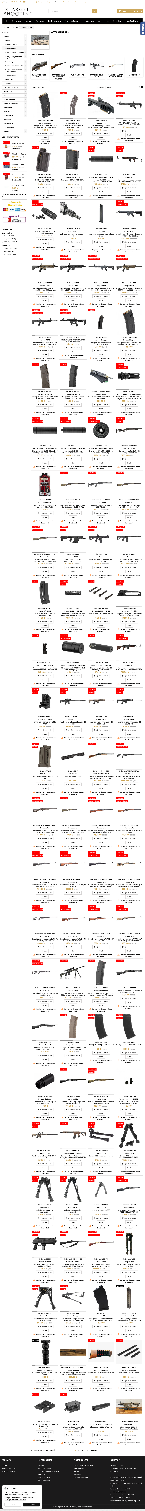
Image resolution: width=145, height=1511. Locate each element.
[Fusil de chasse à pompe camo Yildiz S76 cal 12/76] (101, 1071)
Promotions (8, 123)
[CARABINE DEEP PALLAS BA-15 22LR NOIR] (129, 691)
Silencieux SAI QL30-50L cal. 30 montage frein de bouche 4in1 (45, 452)
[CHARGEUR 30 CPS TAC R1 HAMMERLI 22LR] (73, 93)
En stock (9, 236)
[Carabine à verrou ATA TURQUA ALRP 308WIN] (129, 746)
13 (87, 1450)
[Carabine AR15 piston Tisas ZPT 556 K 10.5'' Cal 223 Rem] (129, 203)
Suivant (95, 1450)
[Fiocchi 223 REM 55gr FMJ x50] (7, 174)
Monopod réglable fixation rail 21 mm (45, 1374)
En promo (9, 251)
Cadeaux (7, 119)
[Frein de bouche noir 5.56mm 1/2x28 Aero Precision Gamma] (45, 635)
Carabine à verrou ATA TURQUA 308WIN (129, 831)
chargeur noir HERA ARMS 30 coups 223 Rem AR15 (73, 398)
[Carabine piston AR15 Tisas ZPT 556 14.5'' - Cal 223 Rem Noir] (45, 312)
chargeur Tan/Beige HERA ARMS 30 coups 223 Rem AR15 (73, 1048)
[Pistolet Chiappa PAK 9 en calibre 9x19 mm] (45, 1234)
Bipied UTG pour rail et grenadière (45, 1211)
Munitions (7, 95)
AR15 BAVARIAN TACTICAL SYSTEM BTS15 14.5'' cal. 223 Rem (129, 125)
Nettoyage (8, 111)
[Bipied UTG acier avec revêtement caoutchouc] (129, 1125)
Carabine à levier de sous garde (14, 71)
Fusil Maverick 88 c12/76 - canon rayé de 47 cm (44, 1048)
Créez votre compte (80, 2)
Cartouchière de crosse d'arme (101, 1373)
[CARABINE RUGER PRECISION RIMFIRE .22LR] (101, 473)
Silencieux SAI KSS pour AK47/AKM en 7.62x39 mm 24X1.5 (73, 453)
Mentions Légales (44, 1468)
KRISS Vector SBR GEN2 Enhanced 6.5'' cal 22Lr (73, 560)
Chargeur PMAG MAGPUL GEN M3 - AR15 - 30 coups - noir (129, 343)
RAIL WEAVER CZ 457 (73, 776)
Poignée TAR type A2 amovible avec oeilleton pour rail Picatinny (129, 615)
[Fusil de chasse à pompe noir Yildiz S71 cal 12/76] (73, 1069)
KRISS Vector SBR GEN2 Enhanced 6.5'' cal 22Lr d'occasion (129, 1429)
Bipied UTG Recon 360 (101, 1210)
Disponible (10, 239)
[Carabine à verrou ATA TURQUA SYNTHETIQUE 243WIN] (45, 854)
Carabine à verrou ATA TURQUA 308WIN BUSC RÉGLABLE (101, 831)
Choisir (121, 87)
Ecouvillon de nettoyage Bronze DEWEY (19, 185)
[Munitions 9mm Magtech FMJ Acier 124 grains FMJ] (7, 163)
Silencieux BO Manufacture (101, 1427)
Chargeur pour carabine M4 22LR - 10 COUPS (101, 343)
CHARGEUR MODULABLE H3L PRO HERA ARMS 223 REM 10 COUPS (101, 994)
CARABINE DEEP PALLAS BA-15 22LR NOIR (129, 723)
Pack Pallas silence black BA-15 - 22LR (73, 723)
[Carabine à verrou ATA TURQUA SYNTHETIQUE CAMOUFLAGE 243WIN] (129, 908)
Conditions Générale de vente (49, 1471)
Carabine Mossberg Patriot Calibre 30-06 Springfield (73, 1265)
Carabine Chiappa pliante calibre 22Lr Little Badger (73, 1319)
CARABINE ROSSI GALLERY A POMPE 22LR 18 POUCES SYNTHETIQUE (129, 1212)
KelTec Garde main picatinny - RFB (73, 235)
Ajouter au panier (45, 134)
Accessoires (11, 75)
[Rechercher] (72, 11)
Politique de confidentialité (15, 1500)
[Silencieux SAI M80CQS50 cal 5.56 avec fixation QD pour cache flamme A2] (101, 420)
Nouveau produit (11, 254)
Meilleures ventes (8, 1471)
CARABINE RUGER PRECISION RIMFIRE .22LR (101, 506)
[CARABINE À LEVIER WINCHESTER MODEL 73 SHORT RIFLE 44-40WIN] (101, 744)
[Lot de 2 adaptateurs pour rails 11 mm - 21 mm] (45, 1394)
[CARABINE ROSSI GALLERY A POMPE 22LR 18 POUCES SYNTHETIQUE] (129, 1179)
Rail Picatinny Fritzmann (129, 1373)
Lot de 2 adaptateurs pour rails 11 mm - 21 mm (45, 1425)
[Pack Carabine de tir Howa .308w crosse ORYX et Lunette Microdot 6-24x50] (73, 961)
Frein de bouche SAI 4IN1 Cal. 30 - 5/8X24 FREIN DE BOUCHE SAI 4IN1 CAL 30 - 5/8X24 (129, 399)
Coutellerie (8, 107)
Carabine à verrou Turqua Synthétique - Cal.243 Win (129, 506)
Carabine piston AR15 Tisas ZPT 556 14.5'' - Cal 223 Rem (101, 289)
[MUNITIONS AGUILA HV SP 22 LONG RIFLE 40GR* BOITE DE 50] (7, 142)
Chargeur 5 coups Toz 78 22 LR (101, 1045)
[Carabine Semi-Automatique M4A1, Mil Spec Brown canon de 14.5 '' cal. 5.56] (73, 1123)
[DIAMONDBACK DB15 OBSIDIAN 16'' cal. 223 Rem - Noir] (129, 529)
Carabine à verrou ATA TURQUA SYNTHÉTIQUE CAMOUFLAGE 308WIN (129, 887)
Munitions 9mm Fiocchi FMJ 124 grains (19, 154)
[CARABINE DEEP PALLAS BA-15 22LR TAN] (101, 691)
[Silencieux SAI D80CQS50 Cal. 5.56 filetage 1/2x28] (73, 637)
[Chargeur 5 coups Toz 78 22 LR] (101, 1017)
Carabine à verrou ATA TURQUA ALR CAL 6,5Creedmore (45, 940)
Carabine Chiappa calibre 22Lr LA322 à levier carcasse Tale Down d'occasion (73, 1375)
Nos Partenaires (44, 1477)
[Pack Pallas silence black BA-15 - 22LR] (73, 691)
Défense (8, 83)
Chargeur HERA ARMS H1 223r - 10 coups (73, 181)
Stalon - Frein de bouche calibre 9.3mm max (45, 232)
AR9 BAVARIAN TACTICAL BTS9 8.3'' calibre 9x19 (73, 341)
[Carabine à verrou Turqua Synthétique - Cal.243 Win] (129, 473)
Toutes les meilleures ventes (14, 195)
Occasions (8, 91)
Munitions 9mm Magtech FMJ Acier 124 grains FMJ (19, 164)
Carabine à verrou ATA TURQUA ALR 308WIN (45, 994)
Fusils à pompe (12, 62)
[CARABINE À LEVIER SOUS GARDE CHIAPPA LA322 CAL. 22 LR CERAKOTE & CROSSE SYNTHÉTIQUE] (129, 961)
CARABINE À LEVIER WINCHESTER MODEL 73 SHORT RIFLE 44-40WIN (101, 778)
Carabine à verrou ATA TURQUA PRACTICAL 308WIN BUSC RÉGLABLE (45, 832)
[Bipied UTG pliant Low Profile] (101, 1125)
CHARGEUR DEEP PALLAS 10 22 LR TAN (45, 777)
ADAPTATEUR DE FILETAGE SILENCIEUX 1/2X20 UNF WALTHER (129, 1103)
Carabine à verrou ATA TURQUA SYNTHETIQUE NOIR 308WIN (101, 886)
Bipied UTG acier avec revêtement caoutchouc (129, 1157)
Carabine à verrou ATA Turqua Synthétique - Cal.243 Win (72, 506)
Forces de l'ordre (11, 87)
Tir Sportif (8, 40)
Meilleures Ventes (10, 137)
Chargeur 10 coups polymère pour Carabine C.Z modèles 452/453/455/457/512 (101, 1320)
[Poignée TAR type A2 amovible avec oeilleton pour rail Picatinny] (129, 583)
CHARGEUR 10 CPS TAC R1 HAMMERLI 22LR (45, 181)
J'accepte (31, 1504)
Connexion (66, 2)
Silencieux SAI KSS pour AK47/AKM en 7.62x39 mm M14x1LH (101, 182)
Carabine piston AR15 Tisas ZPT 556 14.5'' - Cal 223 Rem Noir (45, 343)
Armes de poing (11, 44)
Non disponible (11, 242)
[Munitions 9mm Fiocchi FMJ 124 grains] (7, 153)
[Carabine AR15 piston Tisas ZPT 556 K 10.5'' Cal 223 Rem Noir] (73, 258)
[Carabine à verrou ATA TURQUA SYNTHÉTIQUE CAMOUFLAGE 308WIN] (129, 854)
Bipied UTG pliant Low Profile (101, 1156)
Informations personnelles (84, 1465)
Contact (115, 1460)
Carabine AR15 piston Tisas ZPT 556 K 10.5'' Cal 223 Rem (129, 235)
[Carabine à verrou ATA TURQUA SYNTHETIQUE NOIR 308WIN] (101, 854)
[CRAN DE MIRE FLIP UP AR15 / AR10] (45, 691)
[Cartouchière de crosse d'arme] (101, 1340)
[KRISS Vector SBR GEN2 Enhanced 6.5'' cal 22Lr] (73, 529)
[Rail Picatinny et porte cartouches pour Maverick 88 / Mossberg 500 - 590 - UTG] (101, 95)
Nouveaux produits (9, 1468)
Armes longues (10, 48)
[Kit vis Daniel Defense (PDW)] (101, 581)
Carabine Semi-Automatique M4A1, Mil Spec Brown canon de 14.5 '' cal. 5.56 (73, 1158)
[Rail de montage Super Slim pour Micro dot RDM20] (73, 1394)
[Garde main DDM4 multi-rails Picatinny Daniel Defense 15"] (73, 583)
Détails (45, 138)
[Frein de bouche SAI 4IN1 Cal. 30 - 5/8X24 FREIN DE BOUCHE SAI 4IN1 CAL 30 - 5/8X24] (129, 366)
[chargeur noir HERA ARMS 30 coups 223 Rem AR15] (73, 364)
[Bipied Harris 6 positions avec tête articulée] (45, 1288)
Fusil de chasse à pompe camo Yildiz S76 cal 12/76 (101, 1103)
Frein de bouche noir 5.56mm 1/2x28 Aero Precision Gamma (44, 669)
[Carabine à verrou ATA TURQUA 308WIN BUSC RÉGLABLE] (101, 800)
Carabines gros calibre (15, 52)
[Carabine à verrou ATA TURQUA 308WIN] (129, 800)
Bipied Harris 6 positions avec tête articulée (45, 1319)
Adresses (77, 1474)
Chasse (6, 131)
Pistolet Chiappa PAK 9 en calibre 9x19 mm (45, 1265)
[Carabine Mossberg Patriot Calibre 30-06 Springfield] (73, 1234)
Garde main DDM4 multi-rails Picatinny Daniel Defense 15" (73, 615)
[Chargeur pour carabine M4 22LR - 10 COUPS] (101, 310)
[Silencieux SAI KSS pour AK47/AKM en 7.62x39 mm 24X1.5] (73, 420)
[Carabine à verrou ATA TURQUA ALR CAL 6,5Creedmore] (45, 908)
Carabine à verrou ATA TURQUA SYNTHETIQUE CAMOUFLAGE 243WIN (129, 941)
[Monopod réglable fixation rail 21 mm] (45, 1340)
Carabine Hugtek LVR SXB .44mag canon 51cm (129, 452)
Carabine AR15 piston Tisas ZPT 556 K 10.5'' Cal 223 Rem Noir (73, 289)
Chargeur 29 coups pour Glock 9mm (101, 235)
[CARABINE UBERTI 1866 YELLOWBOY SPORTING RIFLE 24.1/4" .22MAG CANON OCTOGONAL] (101, 1234)
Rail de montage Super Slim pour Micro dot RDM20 (73, 1428)
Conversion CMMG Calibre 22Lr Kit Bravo (101, 398)
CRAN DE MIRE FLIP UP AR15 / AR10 (45, 723)
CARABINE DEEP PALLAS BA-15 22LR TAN (101, 723)
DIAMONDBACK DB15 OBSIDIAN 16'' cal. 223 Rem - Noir (129, 560)
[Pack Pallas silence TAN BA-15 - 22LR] (45, 1125)
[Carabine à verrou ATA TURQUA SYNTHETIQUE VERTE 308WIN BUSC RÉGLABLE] (73, 798)
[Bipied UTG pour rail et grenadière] (45, 1179)
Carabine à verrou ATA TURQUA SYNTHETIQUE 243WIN (45, 886)
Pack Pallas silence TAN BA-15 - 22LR (45, 1157)
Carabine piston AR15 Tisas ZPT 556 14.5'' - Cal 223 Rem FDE (129, 289)
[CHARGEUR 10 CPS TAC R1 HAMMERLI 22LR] (45, 147)
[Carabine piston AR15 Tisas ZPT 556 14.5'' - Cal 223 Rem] (101, 258)
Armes (6, 36)
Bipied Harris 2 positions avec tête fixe (129, 1265)
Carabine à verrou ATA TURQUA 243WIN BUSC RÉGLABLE (73, 940)
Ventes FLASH (9, 127)
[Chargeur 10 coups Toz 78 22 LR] (129, 1017)
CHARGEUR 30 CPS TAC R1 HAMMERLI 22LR (73, 127)
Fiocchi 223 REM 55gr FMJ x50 (19, 175)
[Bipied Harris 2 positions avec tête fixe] (129, 1234)
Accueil (5, 32)
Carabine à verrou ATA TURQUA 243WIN (101, 940)
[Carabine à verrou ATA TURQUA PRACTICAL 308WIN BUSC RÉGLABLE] (45, 800)
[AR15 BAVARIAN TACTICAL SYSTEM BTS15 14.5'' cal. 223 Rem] (129, 95)
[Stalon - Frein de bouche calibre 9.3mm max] (45, 203)
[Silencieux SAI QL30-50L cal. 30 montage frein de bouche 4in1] (45, 420)
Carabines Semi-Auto (15, 66)
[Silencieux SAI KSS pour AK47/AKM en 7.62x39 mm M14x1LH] (101, 149)
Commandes (79, 1468)
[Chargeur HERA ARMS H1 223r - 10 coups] (73, 147)
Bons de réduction (81, 1477)
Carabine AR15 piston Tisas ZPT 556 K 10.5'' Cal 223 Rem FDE (45, 289)
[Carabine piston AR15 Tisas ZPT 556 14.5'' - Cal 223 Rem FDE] (129, 258)
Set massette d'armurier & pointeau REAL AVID (45, 506)
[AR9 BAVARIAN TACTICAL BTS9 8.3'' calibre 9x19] (73, 312)
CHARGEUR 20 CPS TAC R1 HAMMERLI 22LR (45, 615)
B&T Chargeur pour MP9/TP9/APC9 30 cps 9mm (129, 1319)
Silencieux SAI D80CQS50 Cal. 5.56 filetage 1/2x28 (73, 669)
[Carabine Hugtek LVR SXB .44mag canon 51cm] (129, 420)
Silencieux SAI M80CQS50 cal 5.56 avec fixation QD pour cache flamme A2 (101, 453)
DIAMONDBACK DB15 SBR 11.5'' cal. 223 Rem (101, 560)
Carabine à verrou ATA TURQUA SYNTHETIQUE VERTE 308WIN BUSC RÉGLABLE (73, 832)
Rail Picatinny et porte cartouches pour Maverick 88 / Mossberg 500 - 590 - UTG (101, 127)
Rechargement (9, 99)
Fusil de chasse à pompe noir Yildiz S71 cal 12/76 (73, 1103)
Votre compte (81, 1460)
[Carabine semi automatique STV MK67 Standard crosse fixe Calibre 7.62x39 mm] (129, 637)
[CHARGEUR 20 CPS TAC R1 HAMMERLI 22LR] (45, 581)
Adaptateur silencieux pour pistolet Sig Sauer (44, 1103)
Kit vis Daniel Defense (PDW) (101, 614)
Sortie (13, 1504)
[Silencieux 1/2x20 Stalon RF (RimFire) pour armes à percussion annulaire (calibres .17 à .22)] (101, 635)
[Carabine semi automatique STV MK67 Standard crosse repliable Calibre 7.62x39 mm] (129, 149)
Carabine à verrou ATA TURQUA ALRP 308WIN (129, 777)
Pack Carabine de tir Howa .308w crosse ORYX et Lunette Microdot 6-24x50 (73, 995)
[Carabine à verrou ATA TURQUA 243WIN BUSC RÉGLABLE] (73, 908)
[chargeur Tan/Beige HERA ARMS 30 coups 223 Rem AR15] (73, 1015)
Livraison (41, 1465)
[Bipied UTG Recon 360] (101, 1179)
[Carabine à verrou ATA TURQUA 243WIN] (101, 908)
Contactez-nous (44, 1480)
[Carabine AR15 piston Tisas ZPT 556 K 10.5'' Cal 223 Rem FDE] (45, 258)
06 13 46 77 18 (16, 2)
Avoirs (76, 1471)
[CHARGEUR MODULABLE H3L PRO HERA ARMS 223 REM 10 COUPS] (101, 961)
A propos (41, 1474)
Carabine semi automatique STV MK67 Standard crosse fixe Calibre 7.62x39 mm (129, 670)
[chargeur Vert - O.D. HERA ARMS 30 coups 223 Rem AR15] (45, 364)
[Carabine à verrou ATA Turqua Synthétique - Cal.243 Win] (73, 473)
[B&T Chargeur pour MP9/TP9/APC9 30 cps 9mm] (129, 1286)
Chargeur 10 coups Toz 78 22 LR (129, 1045)
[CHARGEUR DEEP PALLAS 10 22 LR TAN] (45, 746)
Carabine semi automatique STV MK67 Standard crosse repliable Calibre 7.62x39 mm (129, 182)
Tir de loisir (9, 79)
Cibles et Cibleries (11, 103)
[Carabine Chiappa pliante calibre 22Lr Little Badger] (73, 1288)
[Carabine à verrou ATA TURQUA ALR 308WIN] (45, 962)
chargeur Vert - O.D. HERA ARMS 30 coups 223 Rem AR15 (45, 398)
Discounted (10, 249)
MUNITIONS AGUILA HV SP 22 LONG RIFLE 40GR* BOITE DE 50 (19, 143)
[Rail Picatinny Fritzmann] (129, 1340)
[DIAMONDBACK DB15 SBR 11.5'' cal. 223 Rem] (101, 529)
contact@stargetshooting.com (41, 2)
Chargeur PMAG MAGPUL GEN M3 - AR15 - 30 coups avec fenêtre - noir (45, 127)
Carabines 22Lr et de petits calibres (14, 57)
